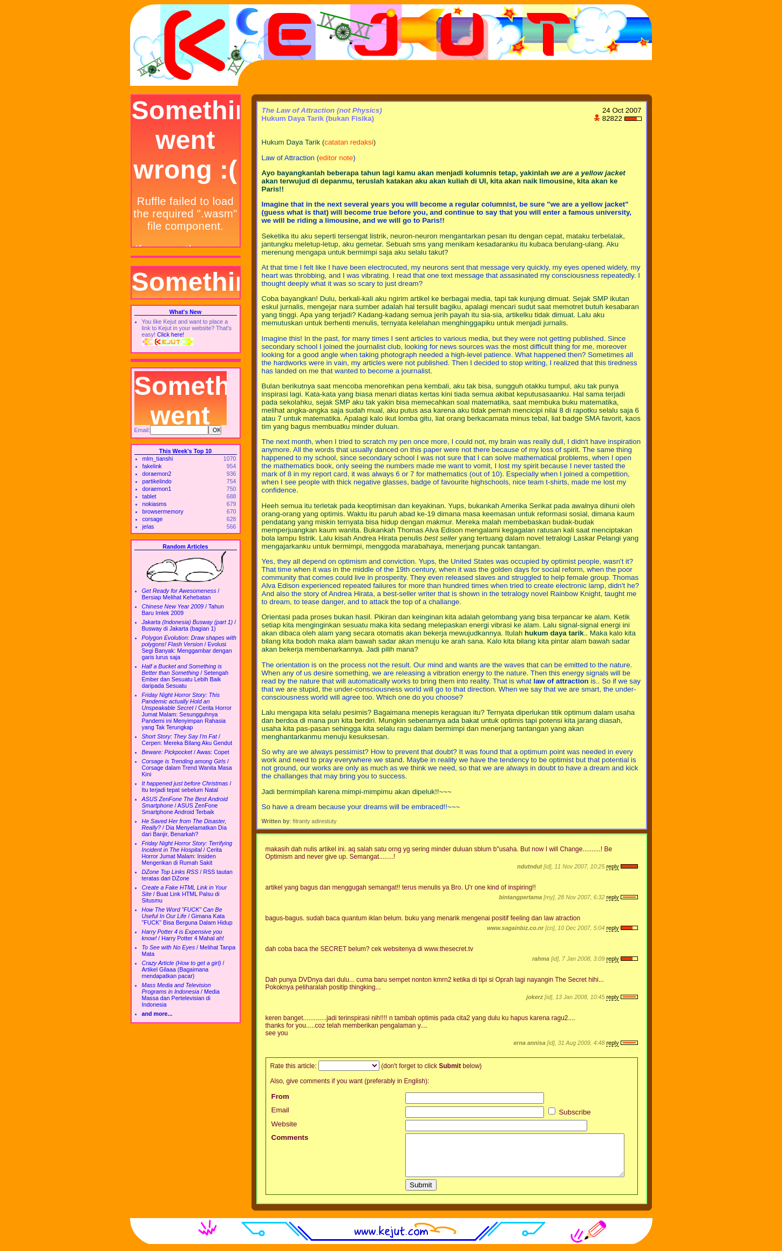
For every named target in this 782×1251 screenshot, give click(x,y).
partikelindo (157, 481)
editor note (336, 158)
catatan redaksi (348, 142)
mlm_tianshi (157, 458)
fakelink (152, 466)
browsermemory (162, 511)
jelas (148, 526)
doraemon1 (157, 489)
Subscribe (569, 1112)
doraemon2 (157, 473)
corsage (152, 519)
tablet (149, 496)
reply (612, 866)
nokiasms (154, 504)
